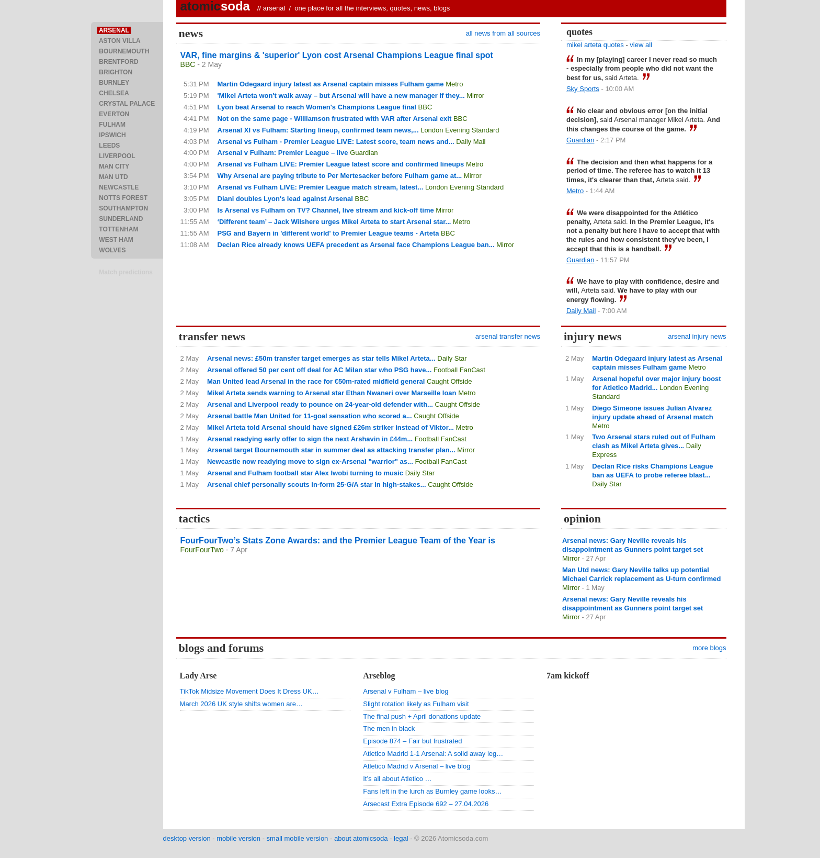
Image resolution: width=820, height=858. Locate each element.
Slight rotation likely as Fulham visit (416, 704)
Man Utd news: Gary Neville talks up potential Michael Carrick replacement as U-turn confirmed (641, 574)
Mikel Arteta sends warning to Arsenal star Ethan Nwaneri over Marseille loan (332, 393)
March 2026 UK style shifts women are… (241, 704)
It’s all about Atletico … (397, 779)
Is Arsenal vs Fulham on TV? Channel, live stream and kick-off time (326, 210)
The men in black (389, 728)
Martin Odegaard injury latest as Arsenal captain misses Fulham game (331, 84)
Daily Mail (470, 142)
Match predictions (125, 272)
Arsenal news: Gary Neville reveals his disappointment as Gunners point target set (632, 545)
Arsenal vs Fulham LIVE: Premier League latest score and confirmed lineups (341, 164)
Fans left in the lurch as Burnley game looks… (432, 791)
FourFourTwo (202, 549)
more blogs (709, 648)
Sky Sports (582, 89)
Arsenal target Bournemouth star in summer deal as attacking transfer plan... (331, 450)
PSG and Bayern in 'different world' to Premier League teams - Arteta (328, 233)
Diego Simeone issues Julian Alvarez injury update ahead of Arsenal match (652, 412)
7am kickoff (567, 675)
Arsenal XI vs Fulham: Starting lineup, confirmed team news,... (318, 130)
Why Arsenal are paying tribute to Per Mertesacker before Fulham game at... (340, 176)
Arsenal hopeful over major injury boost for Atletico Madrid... (656, 383)
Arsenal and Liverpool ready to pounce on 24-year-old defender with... (320, 404)
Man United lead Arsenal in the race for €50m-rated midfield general (316, 381)
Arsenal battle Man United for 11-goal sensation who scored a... (309, 416)
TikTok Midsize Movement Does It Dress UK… (249, 691)
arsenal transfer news (507, 336)
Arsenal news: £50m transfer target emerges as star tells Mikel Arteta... (321, 358)
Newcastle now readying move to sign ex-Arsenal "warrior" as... (310, 461)
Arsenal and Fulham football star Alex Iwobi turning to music (305, 473)
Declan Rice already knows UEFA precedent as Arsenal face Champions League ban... (356, 245)
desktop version (187, 838)
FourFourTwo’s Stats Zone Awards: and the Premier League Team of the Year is (337, 540)
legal (401, 838)
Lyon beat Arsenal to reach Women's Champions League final (317, 107)
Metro (454, 84)
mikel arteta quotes (595, 45)
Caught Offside (449, 381)
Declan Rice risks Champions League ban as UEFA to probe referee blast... (652, 470)
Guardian (364, 153)
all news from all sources (503, 33)
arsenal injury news (697, 336)
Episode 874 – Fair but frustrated (412, 741)
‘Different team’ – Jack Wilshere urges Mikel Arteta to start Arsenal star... (334, 222)
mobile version (238, 838)
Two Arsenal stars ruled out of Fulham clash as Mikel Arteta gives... (653, 441)
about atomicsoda (361, 838)
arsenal (274, 8)
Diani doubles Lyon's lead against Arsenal (285, 199)
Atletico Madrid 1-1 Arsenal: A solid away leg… (433, 753)
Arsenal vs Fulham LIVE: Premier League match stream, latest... (321, 187)
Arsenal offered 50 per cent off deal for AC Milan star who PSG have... (319, 370)
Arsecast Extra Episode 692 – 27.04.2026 (425, 804)
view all (641, 45)
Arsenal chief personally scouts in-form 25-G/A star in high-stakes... (316, 484)
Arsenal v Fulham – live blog (405, 691)
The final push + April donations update (422, 716)
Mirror (475, 95)
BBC (188, 64)
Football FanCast (459, 370)
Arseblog (379, 675)
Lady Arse (198, 675)
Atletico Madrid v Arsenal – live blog (416, 766)
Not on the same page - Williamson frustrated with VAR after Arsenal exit (335, 118)
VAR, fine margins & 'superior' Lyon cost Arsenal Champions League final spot (336, 55)
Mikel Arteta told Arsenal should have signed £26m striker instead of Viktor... (330, 427)
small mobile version (297, 838)
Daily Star (451, 358)
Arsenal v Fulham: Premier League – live (283, 153)
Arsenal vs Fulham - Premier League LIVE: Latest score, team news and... (336, 142)
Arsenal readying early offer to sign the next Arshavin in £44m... (310, 439)
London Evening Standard (459, 130)
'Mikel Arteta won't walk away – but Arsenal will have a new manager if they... (341, 95)
